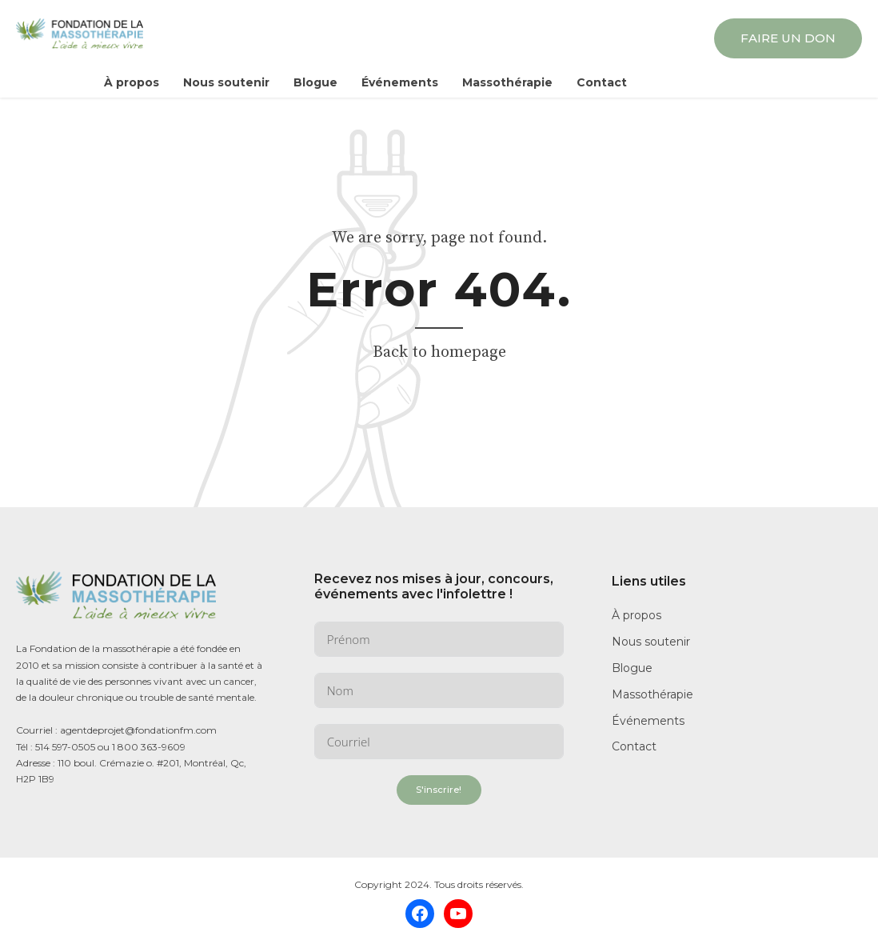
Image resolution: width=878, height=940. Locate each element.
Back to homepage (439, 352)
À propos (131, 82)
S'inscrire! (438, 789)
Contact (602, 82)
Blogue (315, 82)
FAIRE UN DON (788, 38)
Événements (399, 82)
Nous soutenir (226, 82)
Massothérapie (507, 82)
